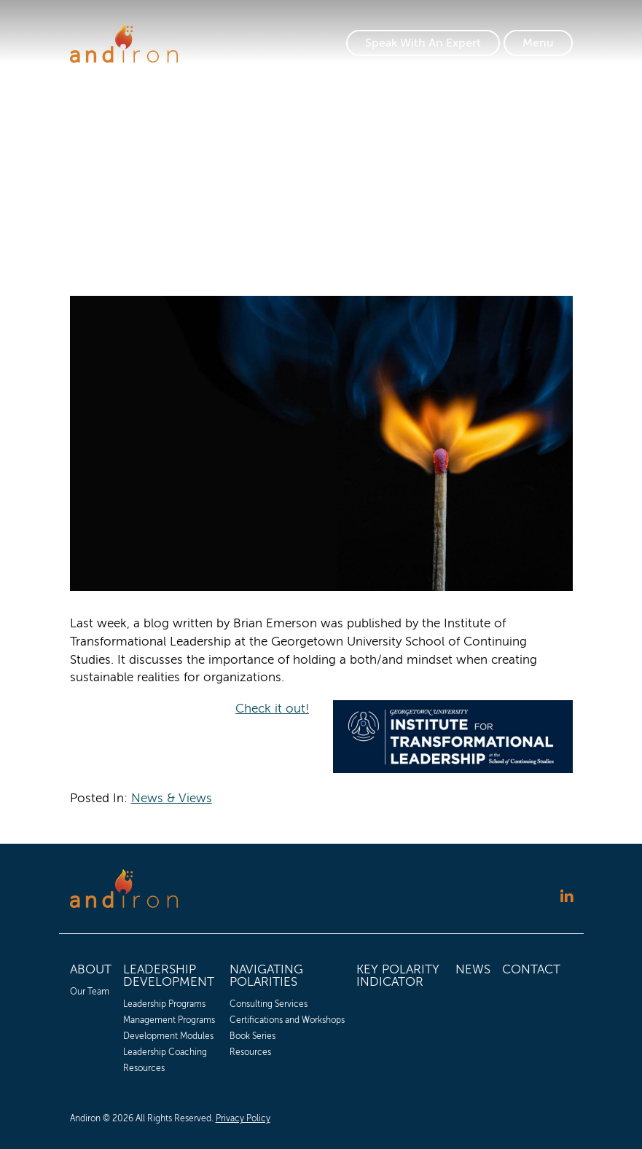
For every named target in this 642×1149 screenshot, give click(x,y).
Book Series (252, 1036)
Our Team (89, 992)
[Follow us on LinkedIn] (566, 897)
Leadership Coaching (165, 1052)
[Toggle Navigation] (538, 43)
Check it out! (272, 708)
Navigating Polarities (266, 975)
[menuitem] (90, 1017)
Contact (531, 969)
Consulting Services (269, 1004)
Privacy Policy (243, 1118)
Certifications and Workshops (287, 1020)
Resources (144, 1068)
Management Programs (169, 1020)
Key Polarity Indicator (397, 975)
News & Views (171, 798)
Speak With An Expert (423, 43)
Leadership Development (168, 975)
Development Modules (168, 1036)
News (472, 969)
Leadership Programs (164, 1004)
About (90, 969)
